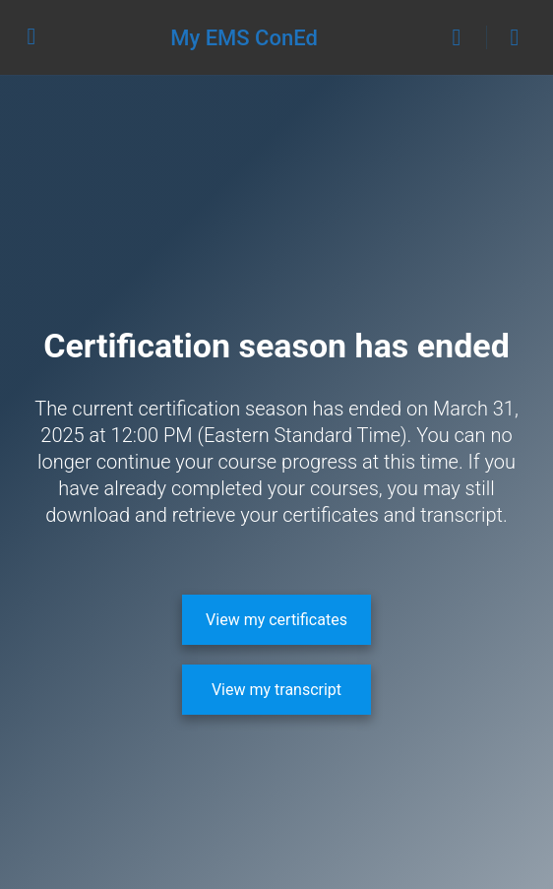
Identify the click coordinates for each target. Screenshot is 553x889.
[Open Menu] (31, 35)
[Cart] (515, 37)
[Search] (461, 37)
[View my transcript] (276, 690)
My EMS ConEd (244, 38)
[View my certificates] (276, 620)
